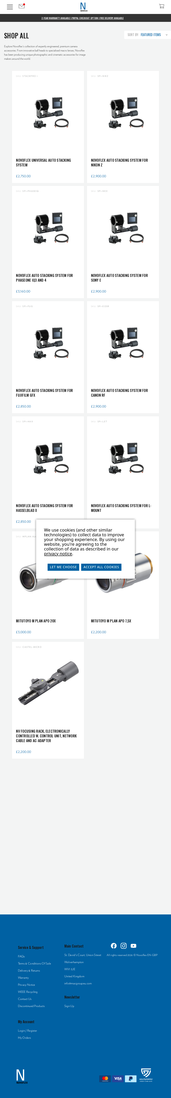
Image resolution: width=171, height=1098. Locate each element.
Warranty (23, 977)
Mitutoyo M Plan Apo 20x (36, 620)
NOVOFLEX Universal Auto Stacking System (43, 162)
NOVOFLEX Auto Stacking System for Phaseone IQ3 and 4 (44, 277)
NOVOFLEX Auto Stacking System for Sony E (119, 277)
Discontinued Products (31, 1006)
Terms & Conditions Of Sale (34, 963)
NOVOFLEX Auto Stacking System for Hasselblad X (44, 508)
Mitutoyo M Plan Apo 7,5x (111, 620)
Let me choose (63, 567)
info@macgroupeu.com (78, 983)
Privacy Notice (26, 984)
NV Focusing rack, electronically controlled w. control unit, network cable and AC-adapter (46, 736)
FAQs (21, 956)
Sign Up (69, 1006)
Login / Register (27, 1030)
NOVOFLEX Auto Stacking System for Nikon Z (119, 162)
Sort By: (133, 34)
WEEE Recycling (28, 991)
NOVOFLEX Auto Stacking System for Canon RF (119, 392)
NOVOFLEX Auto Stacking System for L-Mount (121, 508)
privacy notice (58, 553)
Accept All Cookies (101, 567)
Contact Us (25, 999)
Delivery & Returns (29, 970)
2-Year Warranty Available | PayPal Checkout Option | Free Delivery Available (82, 18)
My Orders (24, 1037)
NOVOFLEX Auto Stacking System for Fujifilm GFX (44, 392)
